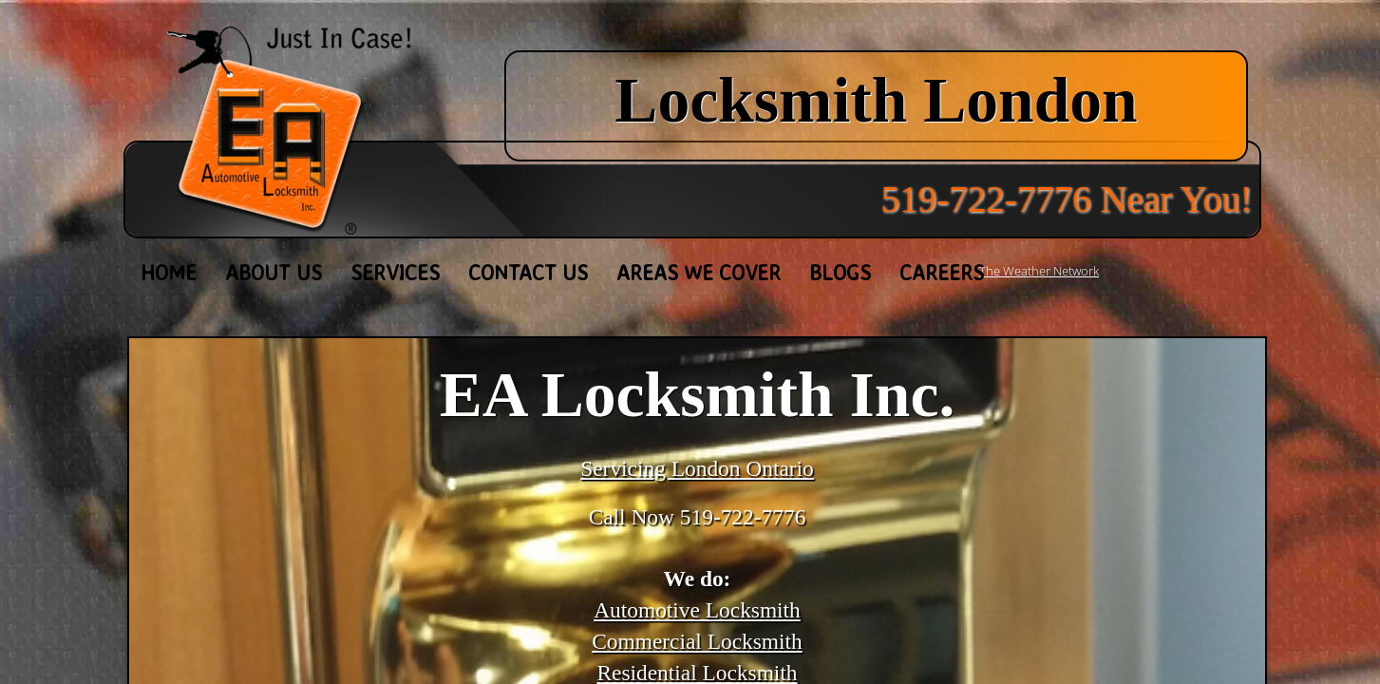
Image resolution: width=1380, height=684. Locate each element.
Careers (941, 272)
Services (395, 272)
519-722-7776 (743, 516)
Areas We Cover (698, 272)
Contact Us (528, 272)
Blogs (840, 272)
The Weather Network (1039, 270)
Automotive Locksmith (697, 610)
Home (169, 272)
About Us (273, 272)
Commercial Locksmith (697, 641)
